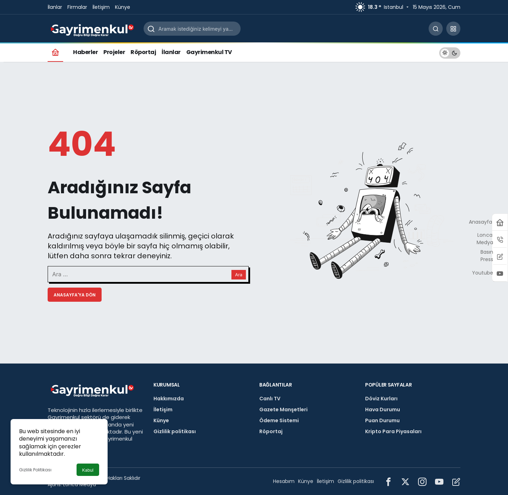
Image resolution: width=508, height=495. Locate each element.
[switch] (449, 52)
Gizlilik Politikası (35, 470)
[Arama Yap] (436, 29)
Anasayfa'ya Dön (75, 295)
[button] (453, 29)
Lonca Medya (79, 484)
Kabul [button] (87, 470)
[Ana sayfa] (55, 52)
